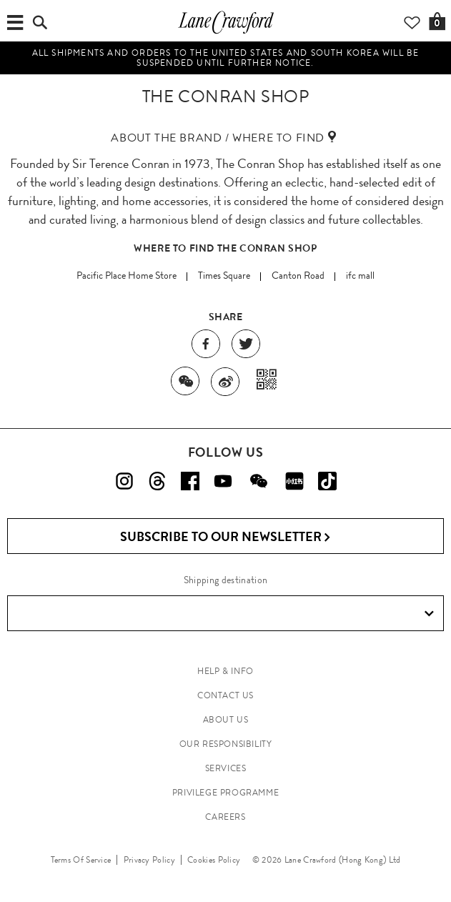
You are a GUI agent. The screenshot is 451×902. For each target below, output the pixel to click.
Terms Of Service (81, 859)
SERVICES (226, 768)
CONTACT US (225, 695)
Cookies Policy (213, 859)
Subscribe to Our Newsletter (225, 537)
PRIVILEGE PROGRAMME (225, 792)
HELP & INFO (225, 671)
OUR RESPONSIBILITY (225, 744)
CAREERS (225, 817)
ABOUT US (226, 719)
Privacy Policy (149, 859)
